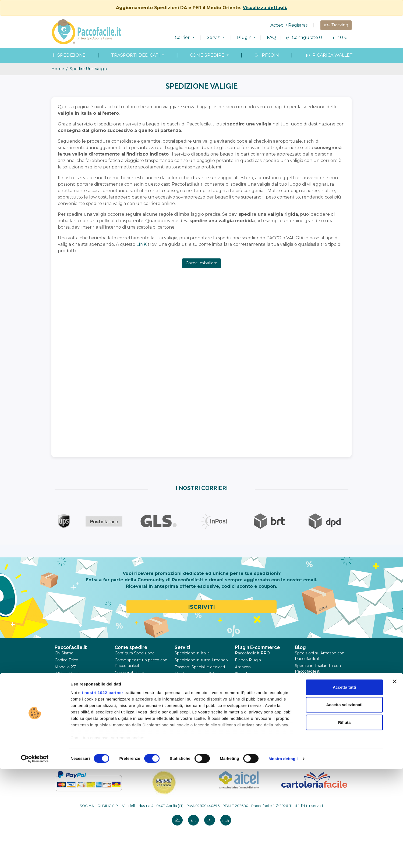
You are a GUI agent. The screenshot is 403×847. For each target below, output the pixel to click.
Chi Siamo (64, 653)
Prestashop (245, 681)
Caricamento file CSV (255, 702)
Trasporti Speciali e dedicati (200, 667)
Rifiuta (344, 800)
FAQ (271, 37)
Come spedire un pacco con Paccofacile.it (141, 663)
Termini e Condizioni (73, 688)
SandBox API (247, 715)
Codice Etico (66, 660)
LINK (141, 244)
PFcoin (266, 55)
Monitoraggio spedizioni (197, 674)
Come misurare (129, 679)
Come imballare (201, 263)
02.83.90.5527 (292, 742)
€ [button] (340, 37)
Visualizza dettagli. (265, 7)
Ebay (239, 695)
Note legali (65, 681)
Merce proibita (128, 686)
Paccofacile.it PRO (252, 653)
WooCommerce (250, 688)
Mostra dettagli (283, 836)
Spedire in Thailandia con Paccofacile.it (318, 668)
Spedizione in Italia (192, 653)
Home (57, 68)
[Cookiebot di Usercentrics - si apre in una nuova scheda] (34, 836)
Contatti (62, 715)
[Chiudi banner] (395, 759)
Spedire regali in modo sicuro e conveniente (316, 706)
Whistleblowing (69, 674)
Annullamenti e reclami (76, 709)
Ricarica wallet (329, 55)
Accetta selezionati (344, 782)
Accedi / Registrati (289, 25)
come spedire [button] (207, 55)
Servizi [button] (214, 37)
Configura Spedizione (135, 653)
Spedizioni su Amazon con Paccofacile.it (319, 656)
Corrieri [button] (183, 37)
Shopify (242, 674)
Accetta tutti (344, 765)
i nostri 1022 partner (102, 770)
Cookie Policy (67, 702)
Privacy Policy (68, 695)
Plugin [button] (245, 37)
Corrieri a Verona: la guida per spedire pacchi (318, 694)
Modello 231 (66, 667)
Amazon (243, 667)
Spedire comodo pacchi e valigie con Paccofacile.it (319, 681)
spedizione (68, 55)
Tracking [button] (336, 25)
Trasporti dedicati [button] (136, 55)
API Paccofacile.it (251, 709)
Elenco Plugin (248, 660)
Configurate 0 (304, 37)
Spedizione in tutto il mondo (201, 660)
